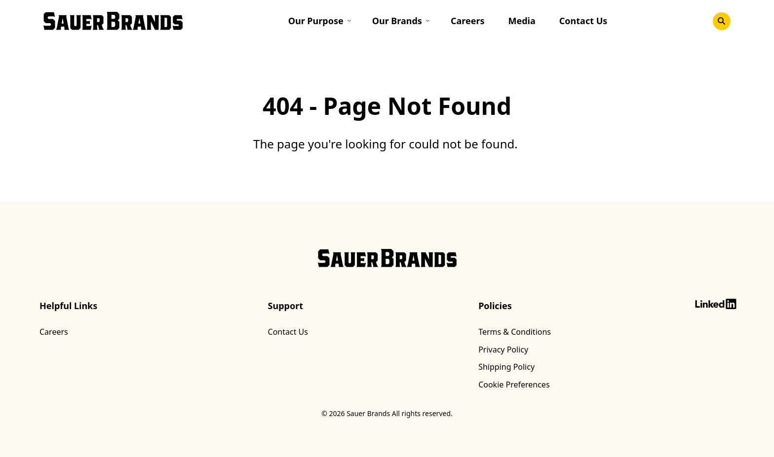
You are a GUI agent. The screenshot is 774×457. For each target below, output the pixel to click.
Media (522, 21)
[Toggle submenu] (352, 21)
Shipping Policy (506, 366)
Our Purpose (316, 21)
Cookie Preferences (513, 385)
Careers (468, 21)
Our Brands (397, 21)
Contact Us (583, 21)
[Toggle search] (722, 21)
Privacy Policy (503, 349)
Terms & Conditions (514, 331)
